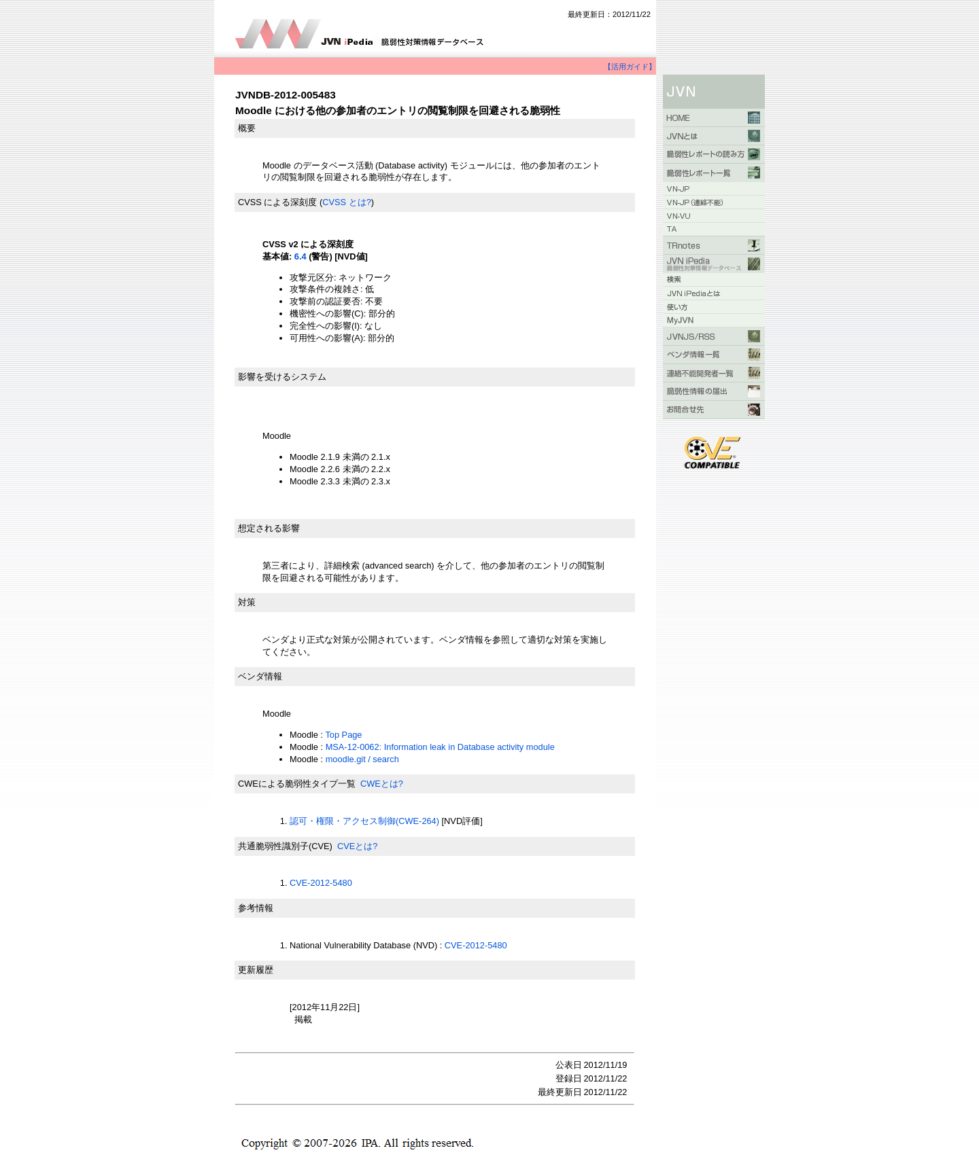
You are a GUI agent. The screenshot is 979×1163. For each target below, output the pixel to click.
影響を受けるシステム (282, 377)
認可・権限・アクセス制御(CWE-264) (364, 821)
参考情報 (255, 908)
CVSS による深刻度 (277, 202)
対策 (247, 602)
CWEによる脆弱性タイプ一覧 (297, 784)
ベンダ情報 (260, 676)
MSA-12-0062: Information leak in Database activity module (440, 747)
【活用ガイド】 (630, 66)
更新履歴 (255, 970)
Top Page (343, 735)
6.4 (300, 256)
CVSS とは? (346, 202)
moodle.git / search (362, 759)
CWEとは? (381, 784)
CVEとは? (357, 846)
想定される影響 (269, 528)
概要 (247, 128)
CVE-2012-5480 (321, 883)
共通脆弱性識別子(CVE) (285, 846)
